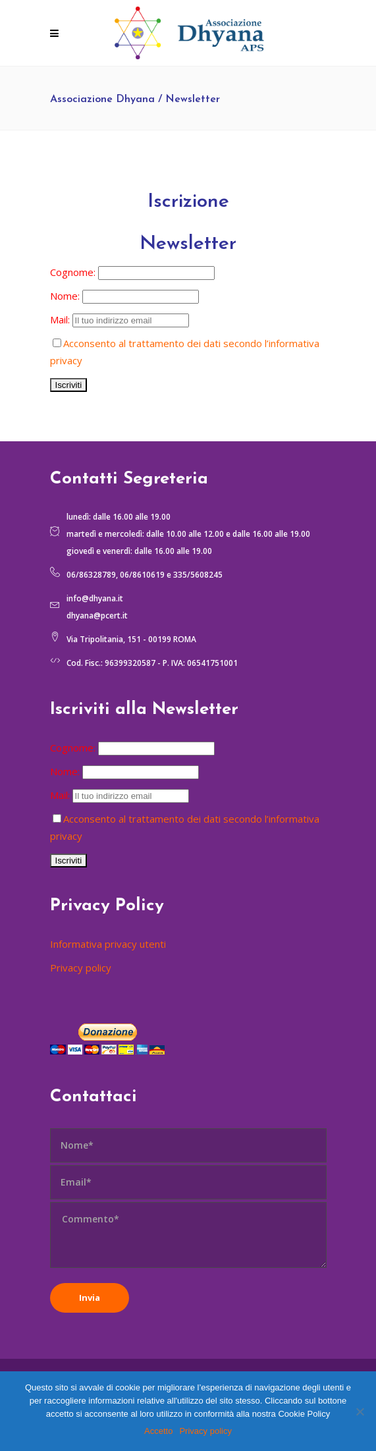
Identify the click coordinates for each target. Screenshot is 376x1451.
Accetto (158, 1431)
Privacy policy (80, 967)
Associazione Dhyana (102, 99)
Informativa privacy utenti (108, 943)
